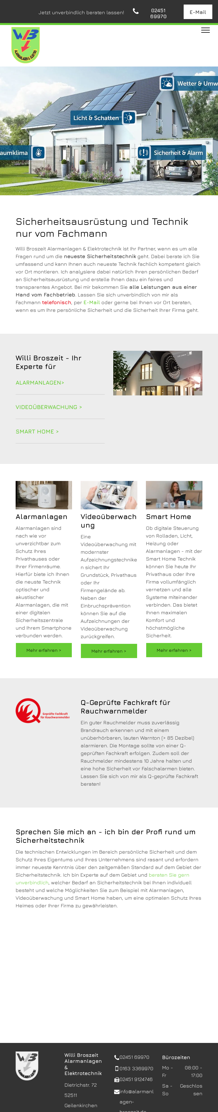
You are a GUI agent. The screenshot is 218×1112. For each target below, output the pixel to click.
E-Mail (91, 302)
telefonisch (56, 302)
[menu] (205, 30)
